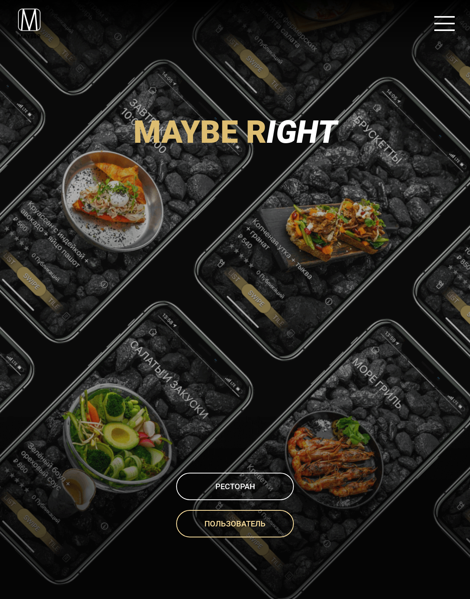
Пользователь (235, 523)
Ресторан (235, 486)
